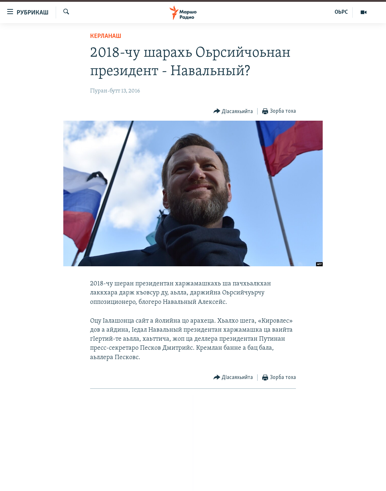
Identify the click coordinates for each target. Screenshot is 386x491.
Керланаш (105, 36)
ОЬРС (341, 12)
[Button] (233, 111)
